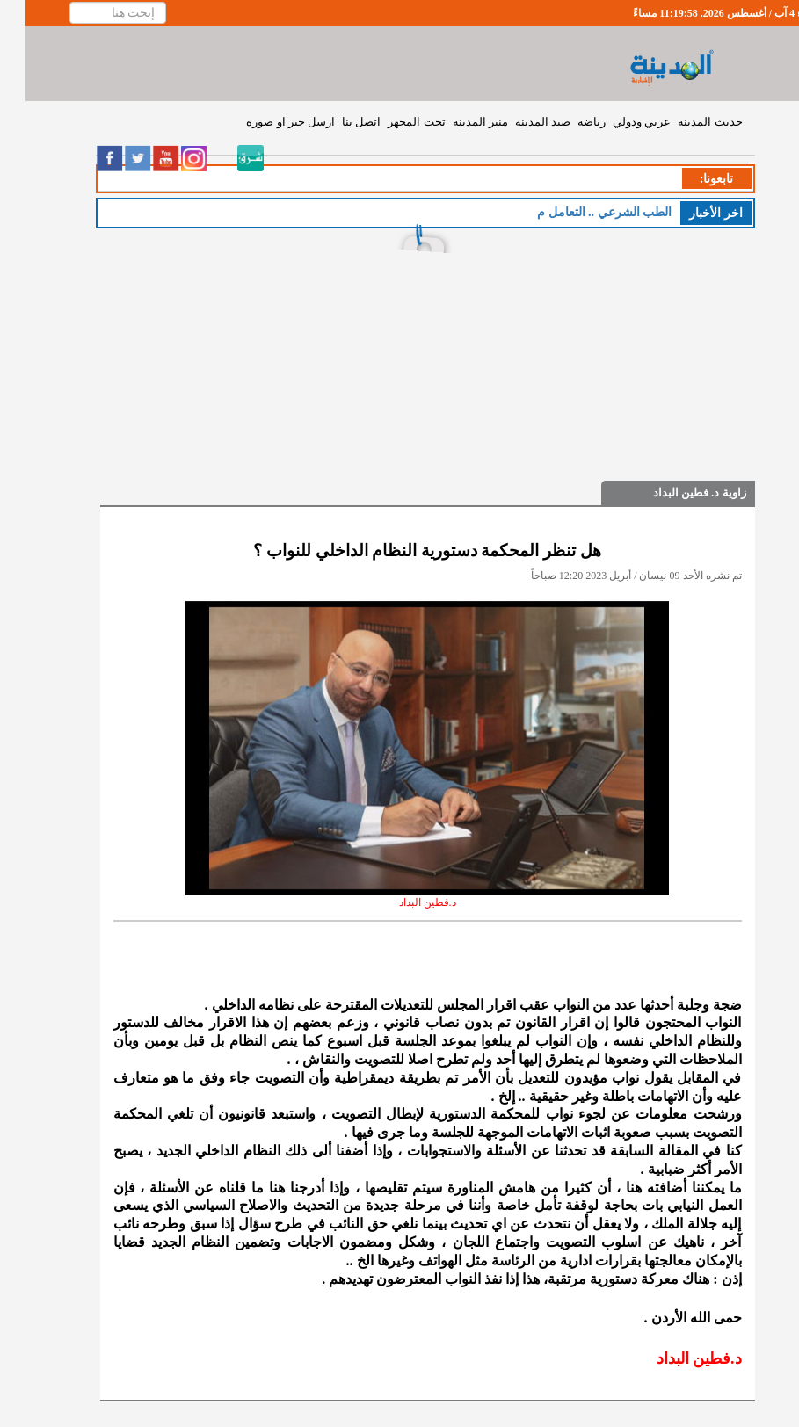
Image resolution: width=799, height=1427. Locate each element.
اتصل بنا (335, 121)
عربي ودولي (616, 121)
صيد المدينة (517, 121)
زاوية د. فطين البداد (674, 492)
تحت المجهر (390, 121)
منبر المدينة (455, 121)
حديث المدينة (684, 121)
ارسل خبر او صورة (265, 121)
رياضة (566, 121)
